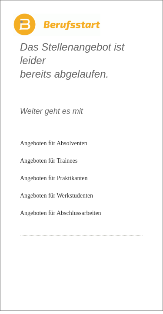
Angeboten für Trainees (48, 160)
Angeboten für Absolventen (53, 143)
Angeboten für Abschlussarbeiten (60, 213)
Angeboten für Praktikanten (54, 178)
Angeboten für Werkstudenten (56, 195)
